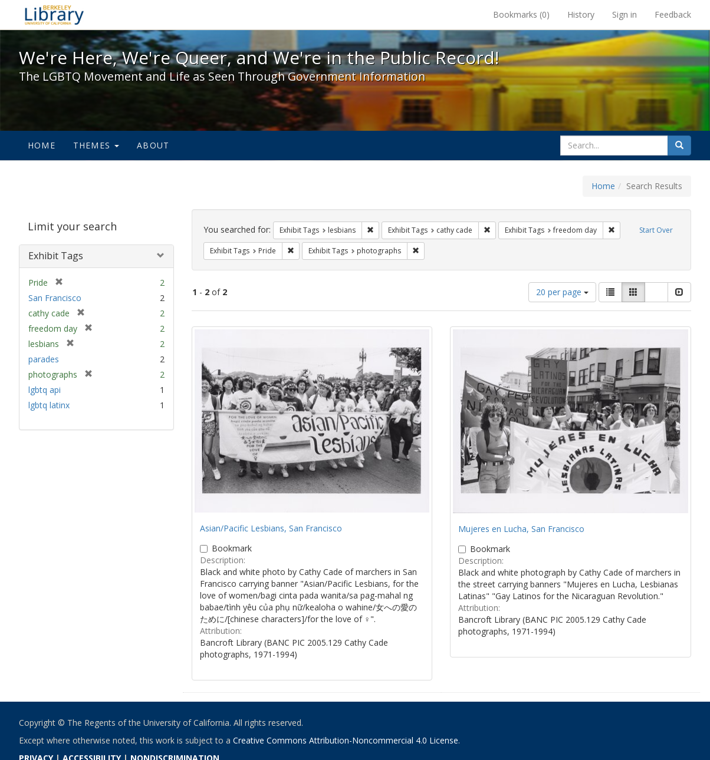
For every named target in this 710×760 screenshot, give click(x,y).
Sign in (624, 14)
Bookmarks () (521, 14)
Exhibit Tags (55, 255)
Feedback (673, 14)
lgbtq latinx (49, 405)
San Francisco (54, 297)
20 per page (562, 292)
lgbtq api (44, 389)
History (580, 14)
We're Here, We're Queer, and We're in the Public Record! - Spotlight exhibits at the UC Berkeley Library (54, 14)
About (153, 145)
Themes (96, 145)
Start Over (656, 230)
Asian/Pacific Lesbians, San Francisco (271, 528)
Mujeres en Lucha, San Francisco (521, 528)
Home (41, 145)
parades (43, 359)
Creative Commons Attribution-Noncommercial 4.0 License (345, 740)
